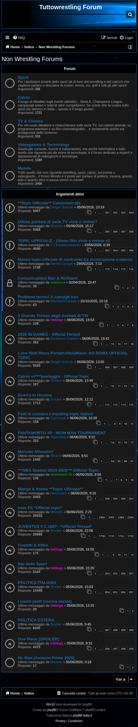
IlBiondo (56, 512)
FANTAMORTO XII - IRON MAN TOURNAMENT (62, 433)
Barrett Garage (61, 263)
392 (115, 213)
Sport (23, 77)
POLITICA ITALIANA (37, 582)
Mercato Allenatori (35, 451)
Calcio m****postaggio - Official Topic (53, 376)
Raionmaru (58, 493)
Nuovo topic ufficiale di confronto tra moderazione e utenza (75, 259)
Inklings (56, 320)
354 (107, 573)
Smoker (56, 380)
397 (123, 232)
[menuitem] (19, 37)
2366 (102, 517)
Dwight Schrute (61, 207)
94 (112, 461)
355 (115, 573)
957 (131, 592)
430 (131, 630)
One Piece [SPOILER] (38, 639)
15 (112, 344)
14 (112, 442)
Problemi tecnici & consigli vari (48, 297)
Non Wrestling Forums (32, 59)
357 (131, 573)
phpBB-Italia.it (82, 715)
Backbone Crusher (64, 338)
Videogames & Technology (43, 144)
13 (131, 386)
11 (118, 386)
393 (123, 213)
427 (107, 630)
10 (112, 386)
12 (125, 386)
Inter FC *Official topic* (40, 507)
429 (123, 630)
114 (115, 269)
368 (123, 367)
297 (115, 649)
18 (131, 344)
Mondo (24, 168)
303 (107, 250)
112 (107, 405)
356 (123, 573)
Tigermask (58, 418)
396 (115, 232)
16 (118, 344)
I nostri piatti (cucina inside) (45, 601)
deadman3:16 (61, 474)
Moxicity (56, 226)
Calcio (24, 97)
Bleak (54, 456)
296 (107, 649)
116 (131, 269)
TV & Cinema (30, 121)
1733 (130, 536)
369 (131, 367)
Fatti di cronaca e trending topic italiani (55, 414)
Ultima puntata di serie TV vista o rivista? (57, 221)
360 (123, 499)
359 (115, 499)
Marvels (56, 662)
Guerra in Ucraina (35, 395)
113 (107, 269)
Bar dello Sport (32, 564)
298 (123, 649)
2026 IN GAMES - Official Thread (49, 334)
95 (118, 461)
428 (115, 630)
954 (107, 592)
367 (115, 367)
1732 (121, 536)
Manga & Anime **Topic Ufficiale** (50, 489)
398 (131, 232)
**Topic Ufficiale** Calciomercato (49, 203)
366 (107, 367)
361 (131, 499)
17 (125, 344)
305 (123, 250)
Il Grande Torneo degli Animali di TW (53, 315)
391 (107, 213)
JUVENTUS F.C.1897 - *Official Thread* (55, 526)
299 (131, 649)
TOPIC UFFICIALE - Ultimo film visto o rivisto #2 (64, 240)
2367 (111, 517)
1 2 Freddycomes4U (65, 245)
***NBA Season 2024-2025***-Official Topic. (59, 470)
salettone (57, 282)
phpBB (51, 710)
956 (123, 592)
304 (115, 250)
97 (131, 461)
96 (125, 461)
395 (107, 232)
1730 (102, 536)
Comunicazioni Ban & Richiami (47, 278)
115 (123, 269)
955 (115, 592)
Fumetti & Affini (33, 545)
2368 (121, 517)
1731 (111, 536)
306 (131, 250)
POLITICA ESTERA (36, 620)
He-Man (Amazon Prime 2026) (46, 657)
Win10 (50, 704)
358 (107, 499)
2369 (130, 517)
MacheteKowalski (63, 301)
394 (131, 213)
